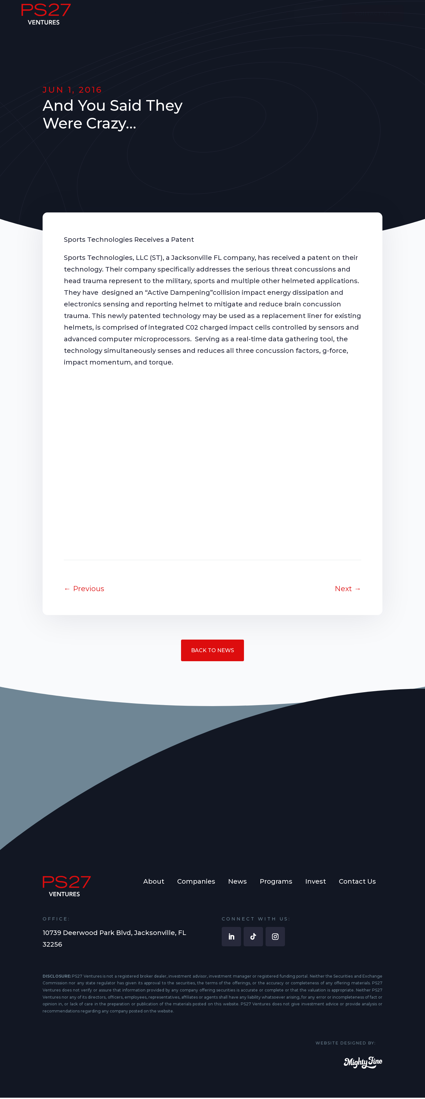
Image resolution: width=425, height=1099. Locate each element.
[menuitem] (159, 18)
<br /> (212, 458)
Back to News (213, 650)
